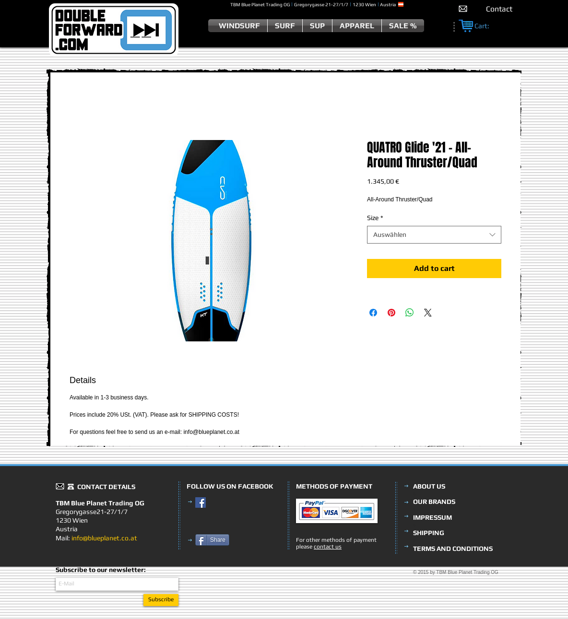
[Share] (212, 540)
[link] (486, 26)
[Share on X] (428, 312)
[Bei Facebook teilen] (373, 312)
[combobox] (434, 234)
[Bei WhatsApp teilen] (409, 312)
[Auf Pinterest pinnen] (391, 312)
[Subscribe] (160, 600)
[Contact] (499, 9)
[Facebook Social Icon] (200, 502)
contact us (328, 546)
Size (375, 218)
